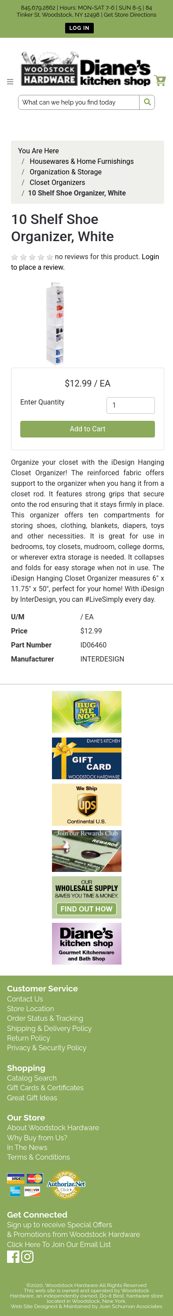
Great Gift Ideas (32, 1098)
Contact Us (25, 999)
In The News (27, 1147)
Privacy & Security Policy (46, 1048)
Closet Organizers (57, 182)
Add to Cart (88, 429)
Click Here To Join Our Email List (59, 1244)
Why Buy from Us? (37, 1138)
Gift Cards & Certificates (45, 1088)
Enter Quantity (42, 402)
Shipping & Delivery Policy (49, 1028)
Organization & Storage (66, 172)
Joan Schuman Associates (130, 1306)
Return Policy (28, 1038)
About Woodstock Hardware (53, 1128)
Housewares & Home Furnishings (82, 161)
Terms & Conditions (38, 1157)
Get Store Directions (130, 14)
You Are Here (38, 151)
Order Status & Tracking (45, 1018)
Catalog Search (32, 1078)
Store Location (30, 1009)
